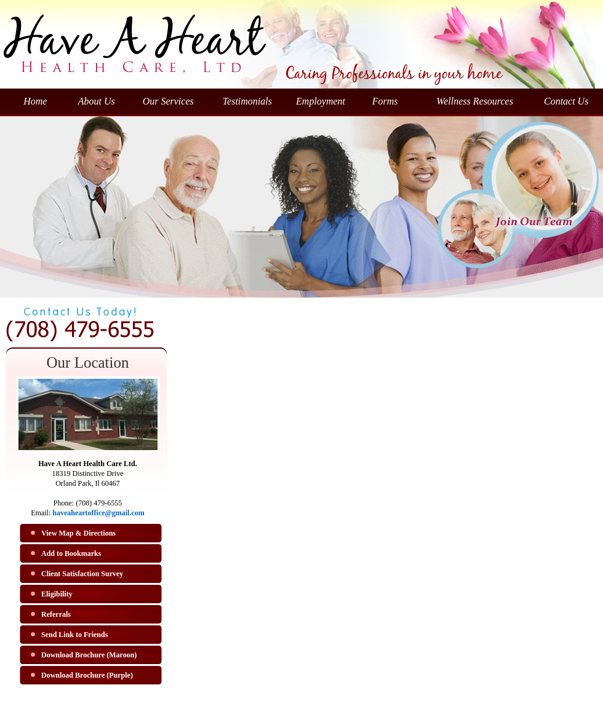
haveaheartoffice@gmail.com (98, 513)
